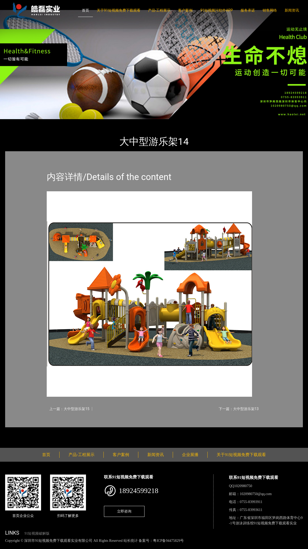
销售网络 (270, 10)
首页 (85, 10)
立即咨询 (124, 511)
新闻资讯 (292, 10)
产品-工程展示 (159, 10)
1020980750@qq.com (256, 494)
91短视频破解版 (37, 533)
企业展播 (190, 454)
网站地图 (7, 546)
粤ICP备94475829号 (168, 541)
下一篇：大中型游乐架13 (239, 409)
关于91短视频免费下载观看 (118, 10)
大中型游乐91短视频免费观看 (79, 122)
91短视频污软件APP (216, 10)
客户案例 (185, 10)
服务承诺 (247, 10)
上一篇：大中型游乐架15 (69, 409)
